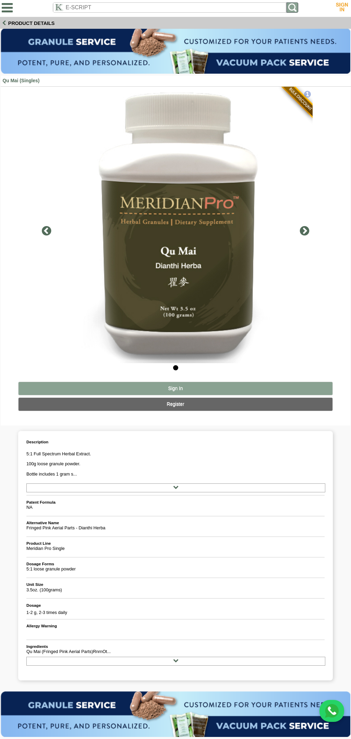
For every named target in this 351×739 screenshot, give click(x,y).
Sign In (175, 388)
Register (175, 404)
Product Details (31, 23)
